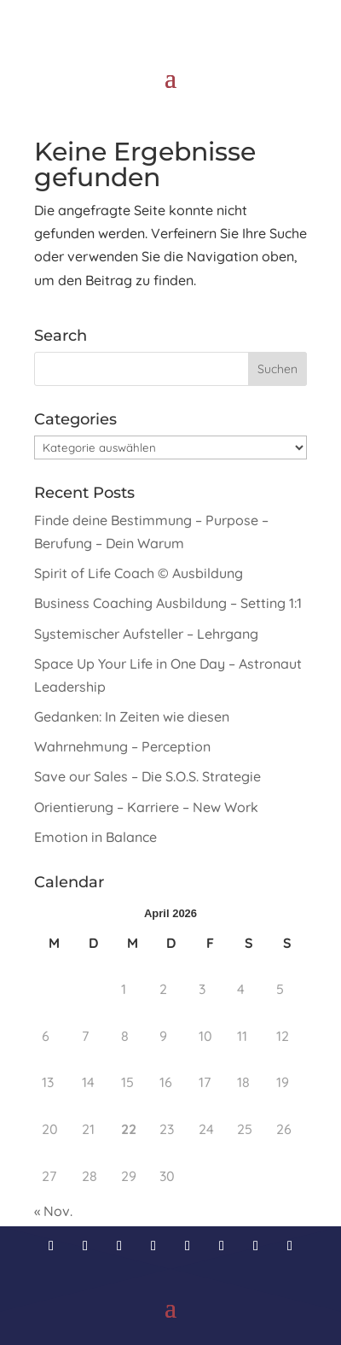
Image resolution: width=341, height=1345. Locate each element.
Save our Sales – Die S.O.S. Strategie (147, 776)
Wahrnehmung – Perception (122, 746)
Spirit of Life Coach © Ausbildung (138, 573)
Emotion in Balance (95, 836)
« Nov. (53, 1210)
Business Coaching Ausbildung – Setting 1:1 (168, 602)
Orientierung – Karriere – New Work (146, 807)
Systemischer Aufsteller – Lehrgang (146, 633)
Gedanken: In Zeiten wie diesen (131, 716)
